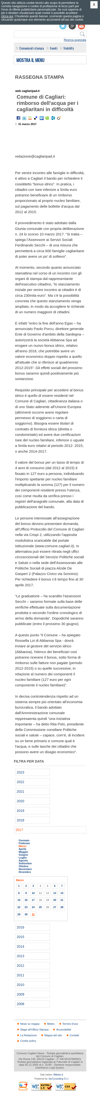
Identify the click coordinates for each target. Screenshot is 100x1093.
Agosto (23, 860)
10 (33, 893)
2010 (20, 985)
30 (26, 914)
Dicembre (25, 872)
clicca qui (7, 16)
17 (33, 900)
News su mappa (30, 1023)
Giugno (23, 854)
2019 (20, 811)
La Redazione (28, 1035)
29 (18, 914)
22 (18, 907)
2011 (20, 975)
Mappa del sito (53, 1035)
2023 (20, 772)
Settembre (25, 863)
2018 (20, 820)
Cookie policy (28, 1040)
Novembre (25, 869)
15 (18, 900)
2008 (20, 1004)
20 (54, 900)
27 (54, 907)
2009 (20, 994)
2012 (20, 966)
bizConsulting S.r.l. (59, 1078)
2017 (19, 830)
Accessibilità (63, 1029)
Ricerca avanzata (75, 40)
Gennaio (24, 840)
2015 (20, 937)
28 (61, 907)
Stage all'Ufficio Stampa (34, 1029)
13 (54, 893)
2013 (20, 956)
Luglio (23, 857)
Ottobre (23, 866)
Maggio (23, 851)
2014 (20, 946)
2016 (20, 927)
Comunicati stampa (31, 48)
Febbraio (24, 843)
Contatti (74, 1035)
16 (26, 900)
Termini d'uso (70, 1023)
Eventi (53, 48)
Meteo (51, 1023)
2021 (20, 791)
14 (61, 893)
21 (61, 900)
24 (33, 907)
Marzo (23, 846)
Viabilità (68, 48)
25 (40, 907)
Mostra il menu (30, 60)
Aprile (23, 849)
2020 (20, 801)
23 (26, 907)
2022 (20, 782)
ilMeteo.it (58, 1074)
